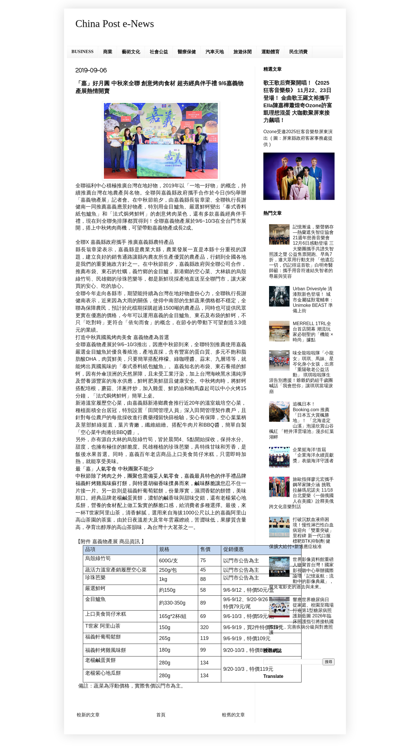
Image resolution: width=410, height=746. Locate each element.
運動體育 (270, 51)
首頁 (160, 714)
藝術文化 (131, 51)
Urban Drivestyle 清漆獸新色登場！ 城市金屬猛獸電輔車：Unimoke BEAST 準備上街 (313, 299)
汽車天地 (215, 51)
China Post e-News (114, 23)
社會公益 (159, 51)
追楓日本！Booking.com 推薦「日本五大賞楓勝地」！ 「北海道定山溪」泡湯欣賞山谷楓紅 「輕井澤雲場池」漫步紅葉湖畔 (301, 420)
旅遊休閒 (242, 51)
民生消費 (298, 51)
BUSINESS (82, 51)
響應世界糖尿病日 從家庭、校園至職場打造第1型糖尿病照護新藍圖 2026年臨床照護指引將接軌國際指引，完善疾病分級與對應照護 (301, 616)
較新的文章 (88, 714)
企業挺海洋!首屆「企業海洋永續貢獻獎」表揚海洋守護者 (313, 455)
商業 (107, 51)
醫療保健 (187, 51)
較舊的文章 (233, 714)
